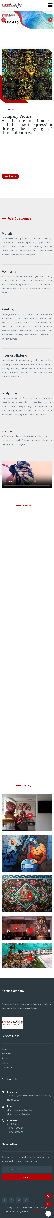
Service (5, 1058)
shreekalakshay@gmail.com (19, 1114)
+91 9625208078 (15, 1132)
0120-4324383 (14, 1124)
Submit (27, 1177)
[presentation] (3, 19)
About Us (6, 1054)
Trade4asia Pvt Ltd (38, 1211)
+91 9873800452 (15, 1128)
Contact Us (7, 1068)
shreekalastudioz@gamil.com (20, 1110)
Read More (10, 176)
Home (4, 1049)
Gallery (5, 1063)
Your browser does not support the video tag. (27, 474)
